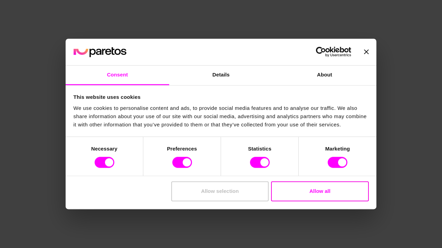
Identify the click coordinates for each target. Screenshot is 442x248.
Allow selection (220, 191)
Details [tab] (221, 75)
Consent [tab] (117, 75)
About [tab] (324, 75)
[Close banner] (366, 52)
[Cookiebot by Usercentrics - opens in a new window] (321, 52)
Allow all (319, 191)
